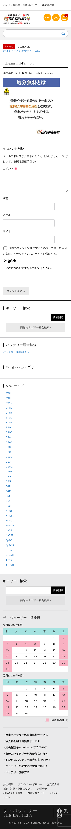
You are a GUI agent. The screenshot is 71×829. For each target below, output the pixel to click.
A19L (9, 393)
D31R (9, 481)
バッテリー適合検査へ (16, 352)
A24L (9, 402)
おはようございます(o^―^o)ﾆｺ (22, 50)
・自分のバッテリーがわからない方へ (25, 753)
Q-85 (9, 540)
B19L (9, 417)
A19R (9, 397)
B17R (9, 412)
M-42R (10, 525)
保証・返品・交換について (17, 788)
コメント (10, 168)
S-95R (10, 554)
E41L (9, 486)
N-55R (10, 535)
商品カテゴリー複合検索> (35, 327)
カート (6, 797)
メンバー (54, 792)
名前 (5, 198)
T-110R (10, 564)
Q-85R (10, 545)
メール (7, 214)
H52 (8, 505)
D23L (9, 456)
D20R (9, 451)
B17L (9, 407)
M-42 (9, 520)
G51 (8, 500)
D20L (9, 446)
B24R (9, 442)
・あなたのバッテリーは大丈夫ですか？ (27, 759)
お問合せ (42, 788)
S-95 (9, 549)
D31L (9, 476)
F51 (8, 495)
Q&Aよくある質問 (13, 792)
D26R (9, 471)
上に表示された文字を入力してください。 (28, 267)
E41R (9, 491)
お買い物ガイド (36, 792)
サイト (7, 231)
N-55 (9, 530)
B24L (9, 437)
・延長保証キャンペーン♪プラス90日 (25, 747)
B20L (9, 427)
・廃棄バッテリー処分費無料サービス (25, 734)
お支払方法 (53, 784)
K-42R (9, 515)
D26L (9, 466)
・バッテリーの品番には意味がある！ (25, 766)
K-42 (9, 510)
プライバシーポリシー (30, 784)
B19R (9, 422)
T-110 (9, 559)
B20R (9, 432)
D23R (9, 461)
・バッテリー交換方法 (16, 772)
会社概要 (8, 784)
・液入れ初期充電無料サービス (21, 741)
